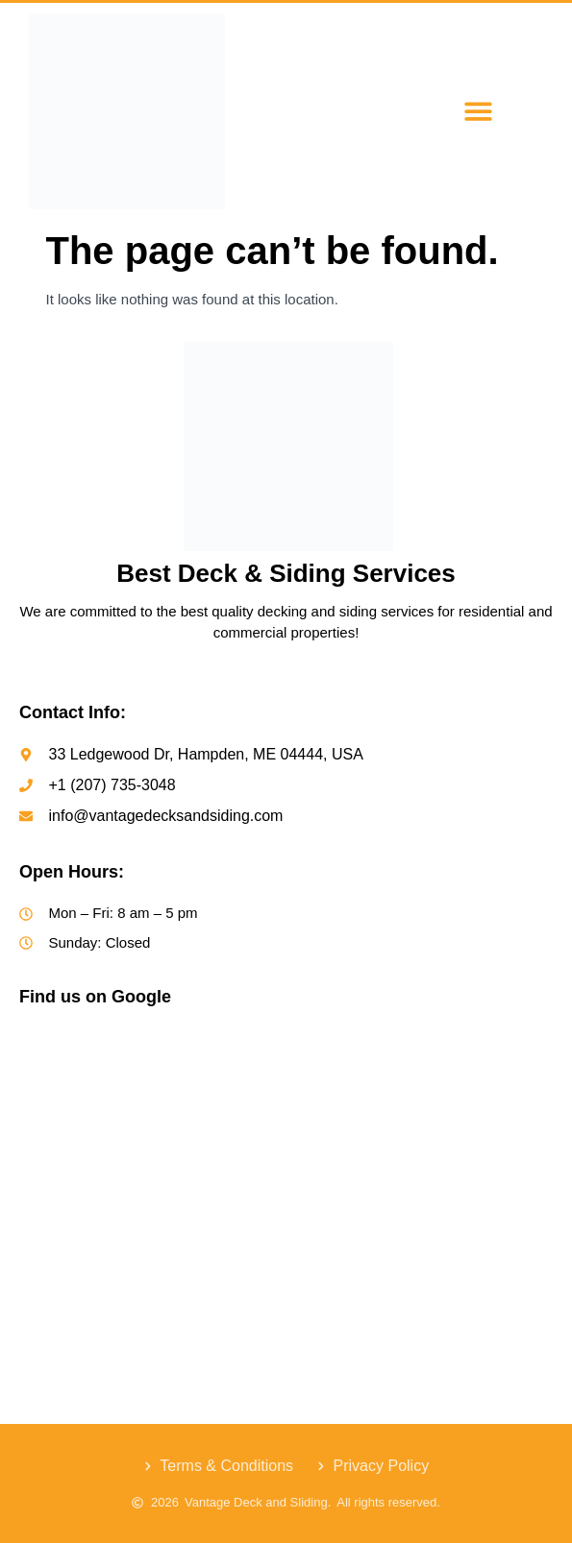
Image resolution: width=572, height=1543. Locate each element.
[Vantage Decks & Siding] (286, 1172)
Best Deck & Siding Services (286, 573)
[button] (478, 111)
